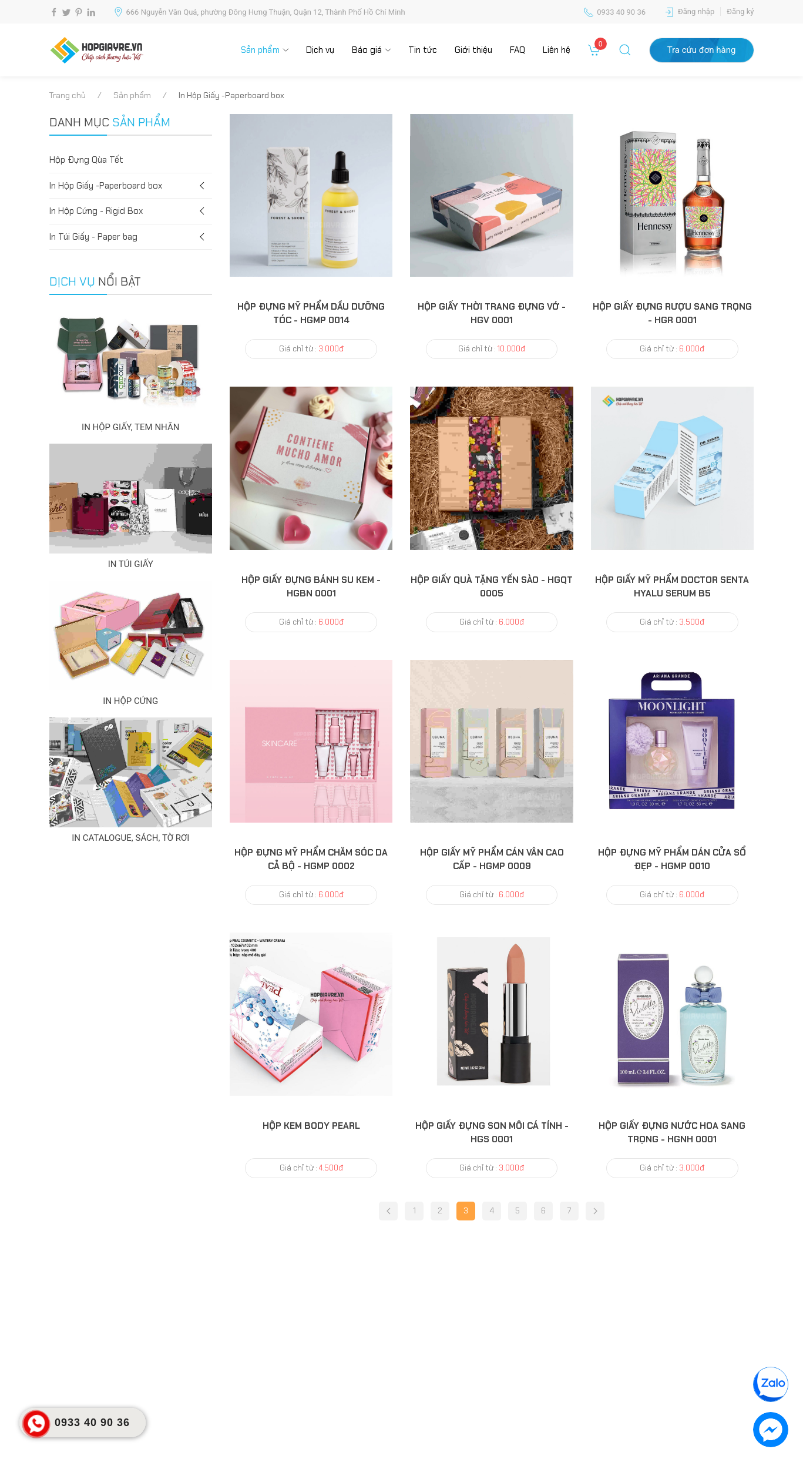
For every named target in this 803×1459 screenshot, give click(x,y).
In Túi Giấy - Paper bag (131, 237)
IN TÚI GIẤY (130, 564)
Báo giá (367, 50)
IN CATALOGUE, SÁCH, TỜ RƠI (130, 838)
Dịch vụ (320, 50)
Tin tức (422, 50)
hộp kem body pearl (311, 1126)
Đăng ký (740, 11)
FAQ (517, 50)
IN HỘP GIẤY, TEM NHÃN (130, 427)
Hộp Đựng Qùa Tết (86, 160)
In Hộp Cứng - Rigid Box (131, 211)
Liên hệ (556, 50)
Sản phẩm (260, 50)
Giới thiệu (473, 50)
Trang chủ (67, 95)
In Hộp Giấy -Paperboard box (131, 186)
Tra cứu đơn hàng (701, 50)
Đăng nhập (696, 11)
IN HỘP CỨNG (130, 701)
